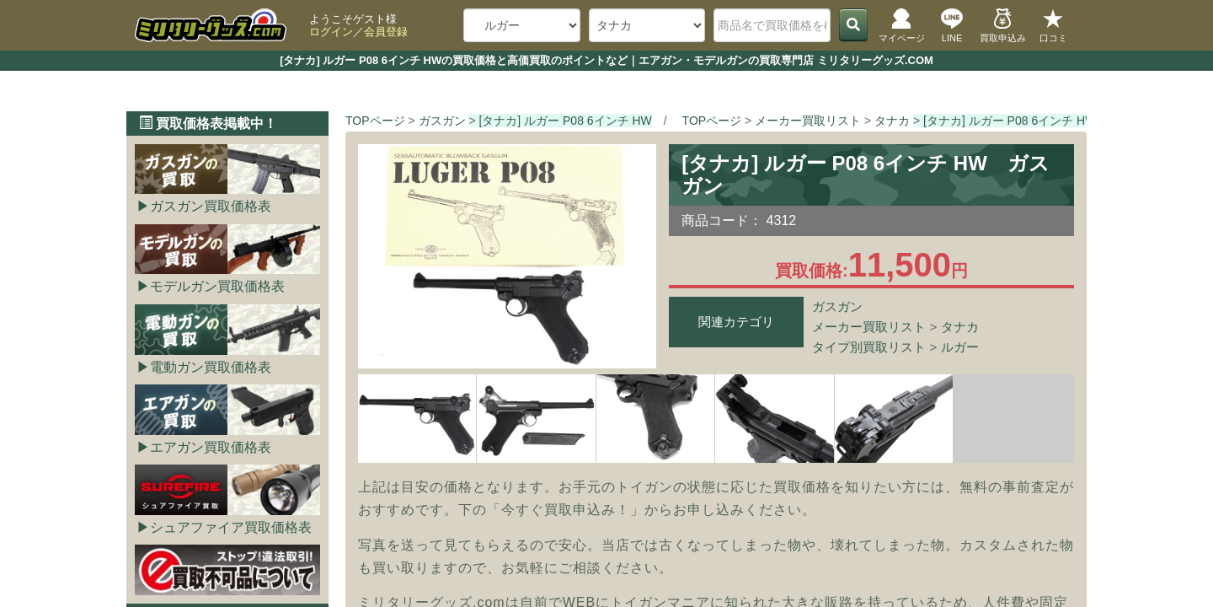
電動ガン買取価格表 (210, 367)
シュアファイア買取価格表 (231, 527)
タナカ (960, 327)
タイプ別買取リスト (869, 347)
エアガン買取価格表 (210, 447)
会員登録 (386, 31)
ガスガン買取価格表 (210, 206)
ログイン (331, 31)
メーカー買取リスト (869, 327)
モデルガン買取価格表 (217, 286)
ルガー (960, 347)
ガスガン (837, 306)
